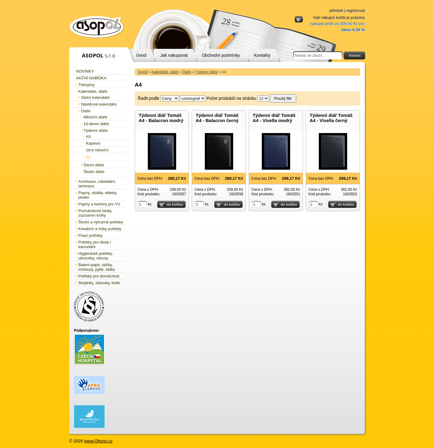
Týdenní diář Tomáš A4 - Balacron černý (217, 118)
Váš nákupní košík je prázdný (337, 23)
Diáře (187, 72)
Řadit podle (148, 98)
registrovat (355, 10)
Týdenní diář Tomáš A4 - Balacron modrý (161, 118)
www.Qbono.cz (98, 441)
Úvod (141, 55)
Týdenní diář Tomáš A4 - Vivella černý (331, 118)
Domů (143, 72)
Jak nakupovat (174, 55)
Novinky (85, 71)
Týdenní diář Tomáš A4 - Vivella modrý (274, 118)
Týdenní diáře (206, 72)
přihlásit (336, 10)
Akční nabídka (91, 78)
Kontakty (262, 55)
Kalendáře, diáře (164, 72)
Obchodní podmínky (221, 55)
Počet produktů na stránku (231, 98)
